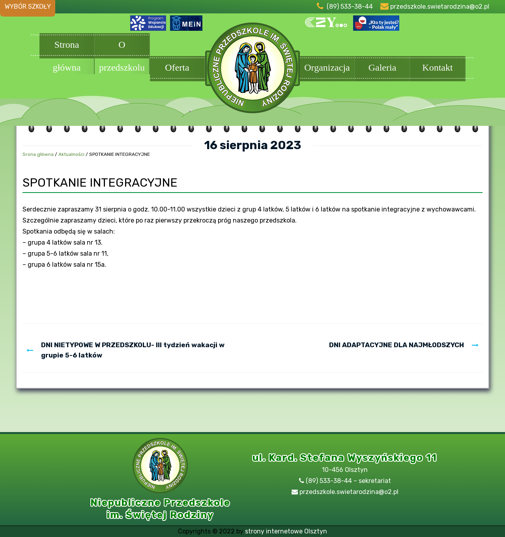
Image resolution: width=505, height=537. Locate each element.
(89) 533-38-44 (350, 6)
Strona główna (66, 46)
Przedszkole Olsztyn (252, 71)
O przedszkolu (122, 46)
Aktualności (71, 154)
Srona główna (38, 154)
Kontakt (437, 68)
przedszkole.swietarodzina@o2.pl (439, 6)
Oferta (177, 68)
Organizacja (327, 68)
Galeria (382, 68)
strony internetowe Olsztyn (286, 531)
